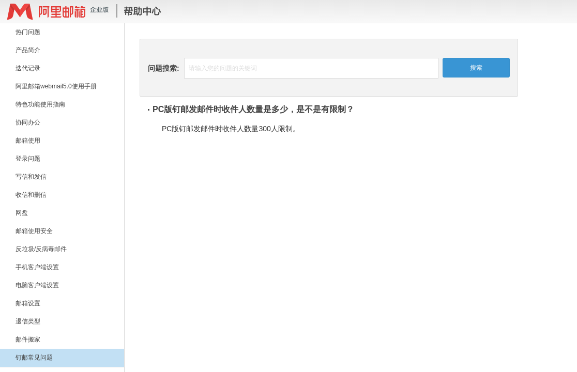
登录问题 (28, 158)
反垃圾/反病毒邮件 (41, 249)
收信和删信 (31, 194)
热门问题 (28, 32)
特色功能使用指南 (40, 104)
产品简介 (28, 50)
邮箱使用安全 (34, 231)
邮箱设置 (28, 303)
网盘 (22, 212)
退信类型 (28, 321)
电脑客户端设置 (37, 285)
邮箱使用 (28, 140)
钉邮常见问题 (34, 357)
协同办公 (28, 122)
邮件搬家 (28, 339)
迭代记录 (28, 68)
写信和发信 (31, 176)
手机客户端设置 (37, 267)
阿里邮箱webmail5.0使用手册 (56, 86)
